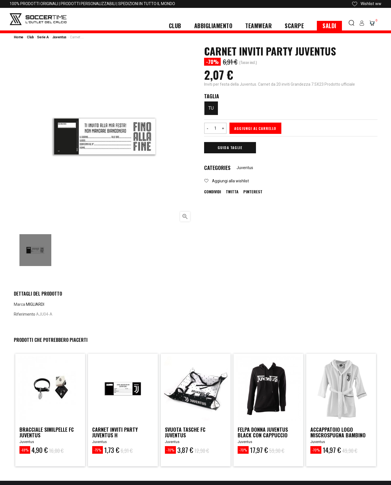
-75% (97, 450)
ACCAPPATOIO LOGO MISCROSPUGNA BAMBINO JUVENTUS (338, 435)
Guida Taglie (230, 147)
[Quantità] (215, 128)
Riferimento (24, 314)
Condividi (212, 192)
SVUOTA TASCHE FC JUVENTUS (185, 432)
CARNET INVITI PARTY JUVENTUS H (115, 432)
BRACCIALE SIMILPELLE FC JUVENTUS (47, 432)
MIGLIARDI (35, 304)
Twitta (232, 192)
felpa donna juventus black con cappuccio (263, 432)
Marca (19, 304)
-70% (170, 450)
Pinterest (252, 192)
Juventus (245, 167)
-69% (25, 450)
